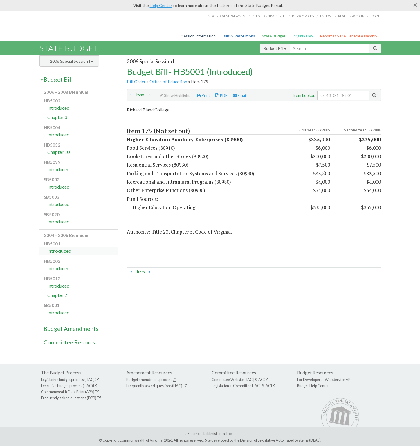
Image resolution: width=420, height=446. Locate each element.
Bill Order (136, 81)
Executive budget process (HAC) (67, 385)
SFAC (259, 379)
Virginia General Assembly (229, 16)
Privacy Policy (303, 16)
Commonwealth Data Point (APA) (67, 391)
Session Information (198, 36)
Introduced (58, 108)
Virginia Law (302, 36)
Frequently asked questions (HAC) (154, 385)
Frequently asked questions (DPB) (68, 398)
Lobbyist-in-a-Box (217, 433)
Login (374, 16)
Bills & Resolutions (239, 36)
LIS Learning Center (271, 16)
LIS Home (192, 433)
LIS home (327, 16)
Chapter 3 (57, 117)
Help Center (161, 5)
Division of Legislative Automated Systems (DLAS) (280, 440)
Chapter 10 (58, 152)
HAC (249, 379)
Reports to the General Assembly (348, 36)
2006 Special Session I (71, 61)
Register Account (352, 16)
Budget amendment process (149, 379)
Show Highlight (175, 95)
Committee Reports (69, 342)
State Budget (274, 36)
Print (203, 95)
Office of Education (168, 81)
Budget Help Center (313, 385)
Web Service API (338, 379)
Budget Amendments (71, 328)
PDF (221, 95)
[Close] (415, 5)
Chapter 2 (57, 295)
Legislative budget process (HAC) (68, 379)
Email (240, 95)
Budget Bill (275, 48)
